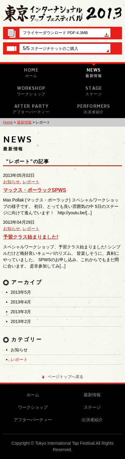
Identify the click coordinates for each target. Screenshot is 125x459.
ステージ (92, 407)
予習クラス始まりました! (30, 237)
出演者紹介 (92, 419)
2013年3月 (21, 311)
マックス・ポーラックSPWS (34, 190)
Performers (94, 109)
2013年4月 (21, 302)
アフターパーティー (33, 419)
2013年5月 (21, 292)
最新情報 (24, 122)
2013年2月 (21, 321)
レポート (31, 181)
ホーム (32, 394)
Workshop (31, 91)
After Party (31, 109)
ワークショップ (33, 407)
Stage (94, 91)
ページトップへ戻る (62, 376)
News (94, 72)
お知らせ (11, 181)
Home (31, 72)
